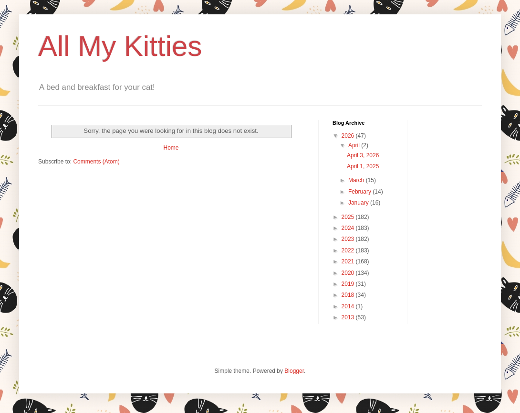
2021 (349, 261)
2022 (349, 250)
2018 (349, 295)
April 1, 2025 (363, 166)
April (354, 145)
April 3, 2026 (363, 155)
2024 (349, 228)
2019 (349, 284)
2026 (349, 135)
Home (170, 147)
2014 (349, 306)
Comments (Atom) (96, 161)
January (359, 202)
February (360, 191)
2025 (349, 217)
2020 (349, 273)
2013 (349, 317)
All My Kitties (120, 46)
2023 (349, 239)
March (357, 180)
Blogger (294, 371)
